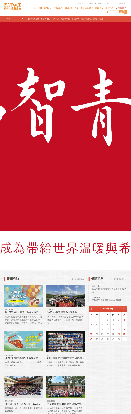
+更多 (101, 19)
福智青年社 (65, 19)
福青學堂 (55, 19)
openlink (23, 18)
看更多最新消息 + (120, 279)
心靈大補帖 (45, 19)
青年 (9, 19)
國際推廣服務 (33, 19)
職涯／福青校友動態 (89, 19)
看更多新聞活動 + (78, 279)
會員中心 (109, 8)
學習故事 (75, 19)
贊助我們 (122, 8)
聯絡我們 (125, 12)
